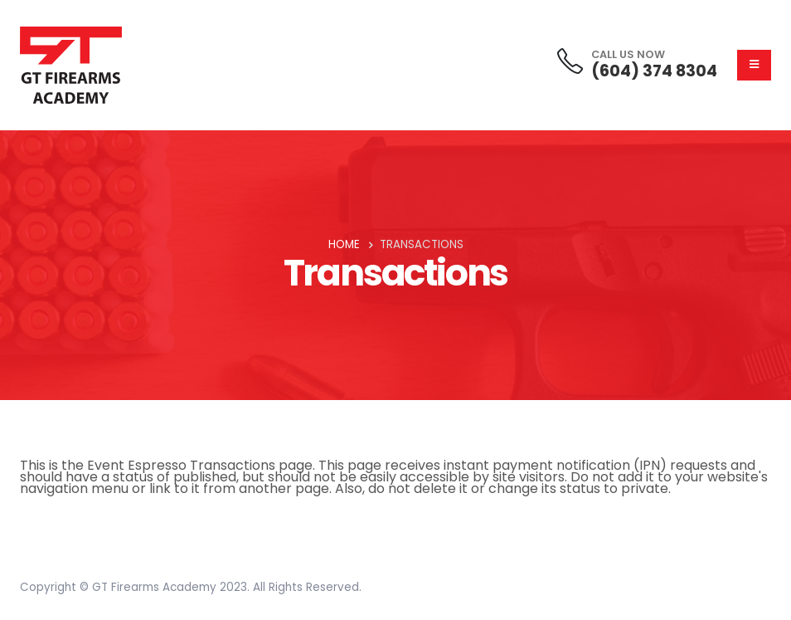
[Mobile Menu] (754, 65)
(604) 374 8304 (654, 71)
